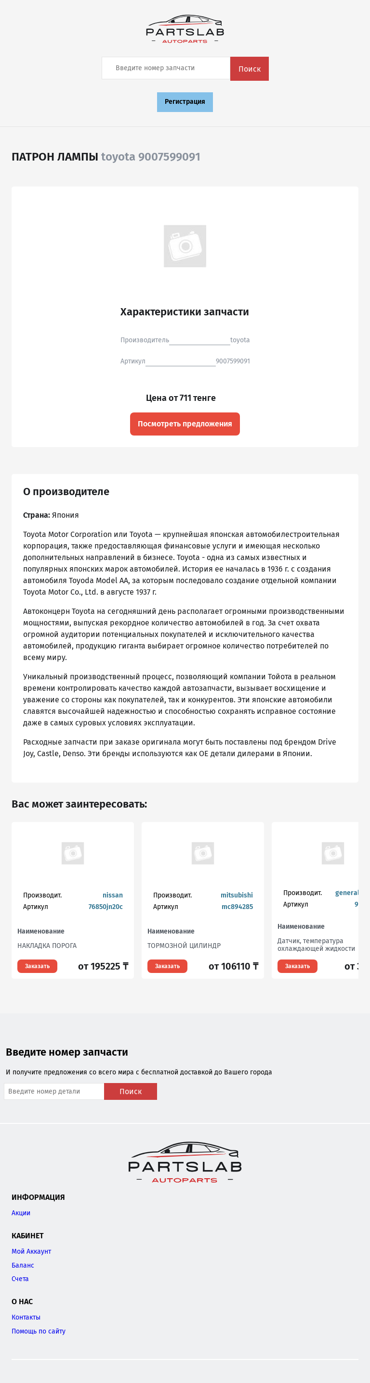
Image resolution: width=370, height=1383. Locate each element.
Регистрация (185, 102)
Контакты (26, 1317)
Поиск (249, 69)
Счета (20, 1279)
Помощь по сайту (39, 1331)
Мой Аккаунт (31, 1251)
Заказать (37, 966)
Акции (21, 1213)
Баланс (23, 1265)
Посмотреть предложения (185, 423)
